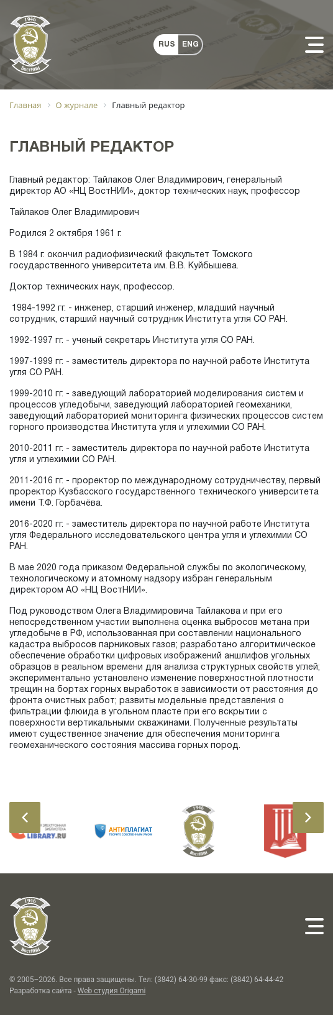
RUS (166, 44)
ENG (190, 44)
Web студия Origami (112, 990)
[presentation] (24, 817)
